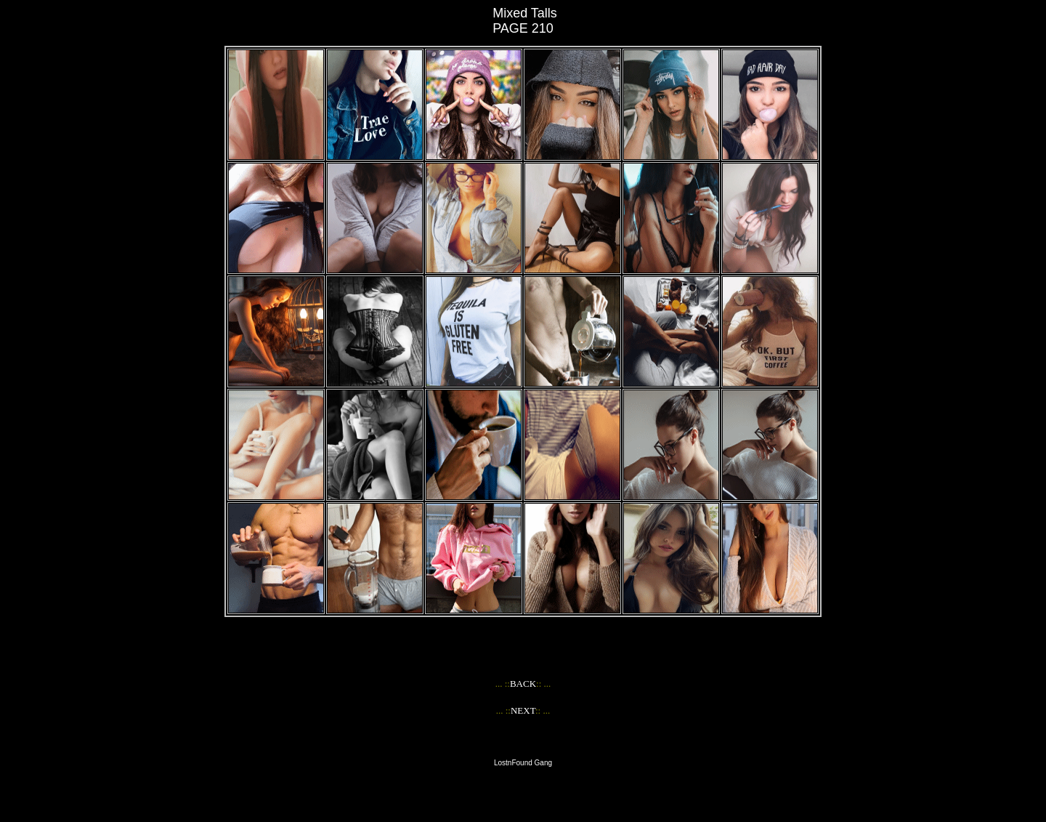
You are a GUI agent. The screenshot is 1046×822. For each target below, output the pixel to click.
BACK (523, 683)
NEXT (523, 710)
